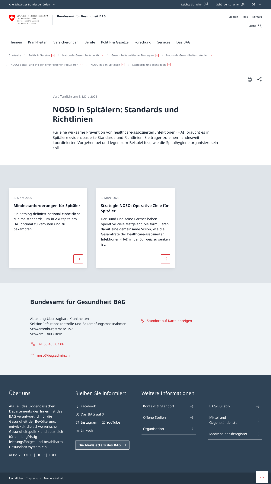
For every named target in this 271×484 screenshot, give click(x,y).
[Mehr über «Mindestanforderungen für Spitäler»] (78, 258)
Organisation (168, 428)
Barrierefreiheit (54, 478)
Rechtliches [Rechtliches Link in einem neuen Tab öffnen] (16, 478)
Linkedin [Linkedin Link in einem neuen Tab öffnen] (84, 430)
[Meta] (245, 17)
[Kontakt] (257, 17)
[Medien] (233, 17)
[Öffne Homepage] (57, 22)
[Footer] (135, 478)
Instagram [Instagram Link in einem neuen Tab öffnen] (86, 422)
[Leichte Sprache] (194, 4)
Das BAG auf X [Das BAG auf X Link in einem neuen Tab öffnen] (89, 414)
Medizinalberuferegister (234, 433)
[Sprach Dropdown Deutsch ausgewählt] (255, 4)
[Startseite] (15, 55)
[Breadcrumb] (134, 60)
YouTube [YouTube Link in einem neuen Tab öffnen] (110, 422)
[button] (15, 42)
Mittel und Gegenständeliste (234, 420)
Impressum (34, 478)
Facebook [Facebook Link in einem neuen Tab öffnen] (85, 406)
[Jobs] (245, 17)
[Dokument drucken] (249, 79)
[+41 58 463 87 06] (47, 344)
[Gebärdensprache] (229, 4)
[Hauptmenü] (132, 42)
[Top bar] (212, 4)
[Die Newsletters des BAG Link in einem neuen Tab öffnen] (102, 445)
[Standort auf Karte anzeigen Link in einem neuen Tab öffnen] (166, 320)
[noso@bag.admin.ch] (50, 355)
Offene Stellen (168, 417)
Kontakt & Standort (168, 406)
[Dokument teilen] (259, 79)
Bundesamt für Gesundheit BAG (81, 16)
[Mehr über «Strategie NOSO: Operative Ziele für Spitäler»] (165, 258)
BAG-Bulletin (234, 406)
